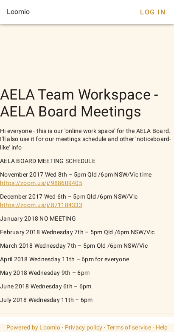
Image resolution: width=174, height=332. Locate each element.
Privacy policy (84, 327)
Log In (153, 12)
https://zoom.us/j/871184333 (41, 205)
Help (162, 327)
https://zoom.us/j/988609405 (41, 183)
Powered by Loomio (33, 327)
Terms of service (129, 327)
